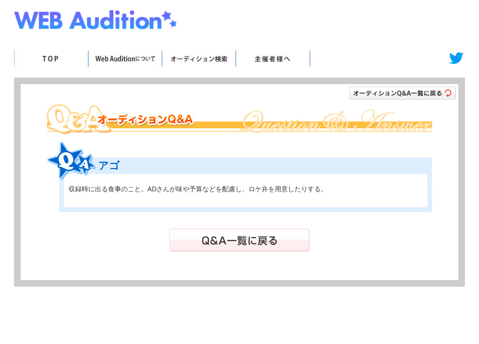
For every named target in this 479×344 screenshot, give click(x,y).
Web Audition (96, 21)
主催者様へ (272, 58)
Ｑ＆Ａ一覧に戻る (239, 240)
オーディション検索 (198, 58)
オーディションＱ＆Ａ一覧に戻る (402, 93)
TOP (51, 58)
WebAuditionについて (125, 58)
